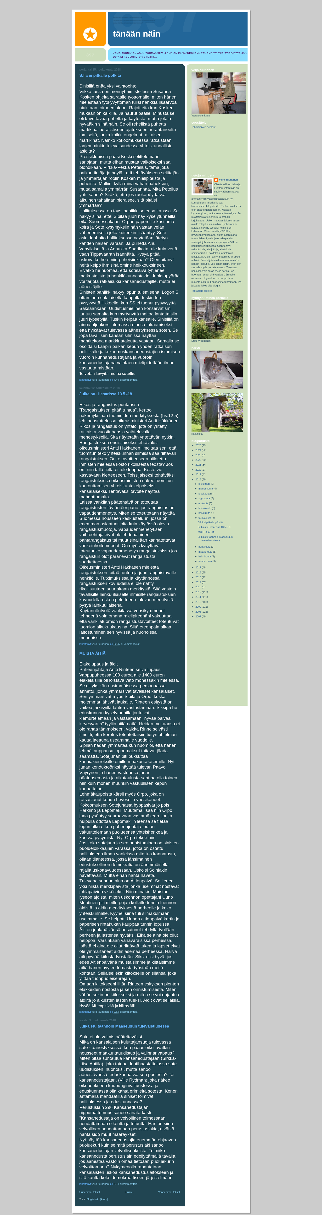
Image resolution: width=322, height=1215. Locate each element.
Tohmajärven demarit (204, 127)
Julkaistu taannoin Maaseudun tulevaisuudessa (124, 1026)
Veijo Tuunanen (228, 179)
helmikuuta (205, 556)
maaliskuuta (205, 551)
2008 (198, 611)
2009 (198, 606)
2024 (198, 450)
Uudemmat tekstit (89, 1192)
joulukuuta (204, 483)
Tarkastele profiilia (202, 290)
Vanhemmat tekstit (169, 1192)
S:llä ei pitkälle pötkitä (100, 75)
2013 (198, 587)
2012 (198, 592)
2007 (198, 616)
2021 (198, 464)
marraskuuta (206, 488)
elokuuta (203, 503)
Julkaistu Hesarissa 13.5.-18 (105, 394)
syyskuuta (204, 498)
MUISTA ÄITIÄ (92, 653)
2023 (198, 455)
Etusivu (129, 1192)
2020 (198, 469)
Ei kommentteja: (129, 379)
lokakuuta (204, 493)
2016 (198, 572)
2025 (198, 445)
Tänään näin (137, 33)
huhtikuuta (204, 546)
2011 (198, 596)
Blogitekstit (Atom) (97, 1199)
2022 (198, 459)
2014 (198, 582)
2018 (198, 479)
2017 (198, 567)
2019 (198, 474)
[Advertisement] (213, 151)
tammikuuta (205, 561)
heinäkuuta (205, 508)
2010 (198, 601)
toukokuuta (205, 518)
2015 (198, 577)
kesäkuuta (204, 512)
